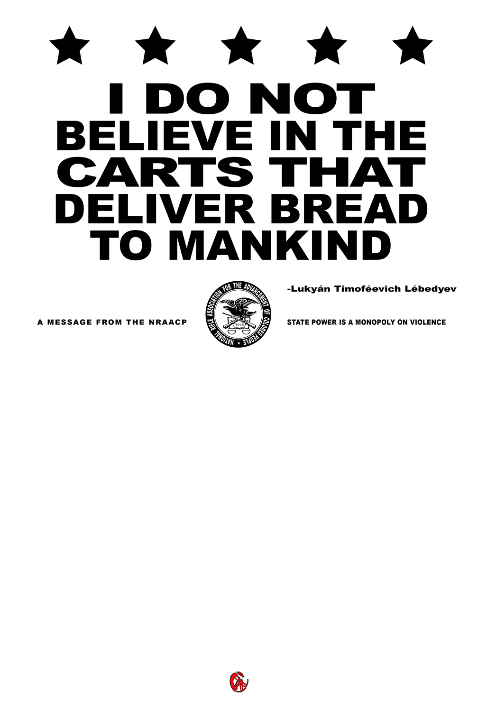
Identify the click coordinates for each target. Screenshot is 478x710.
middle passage (376, 609)
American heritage (225, 455)
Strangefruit (118, 523)
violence (323, 592)
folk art (376, 429)
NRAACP (189, 523)
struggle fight (335, 600)
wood (181, 558)
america (142, 592)
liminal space (163, 472)
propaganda (161, 489)
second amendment (296, 583)
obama (144, 583)
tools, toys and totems (128, 438)
